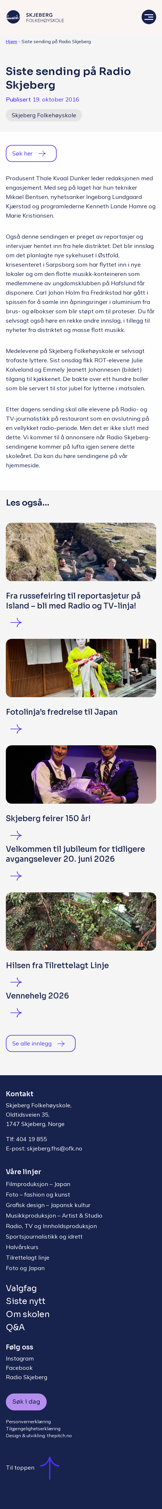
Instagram (20, 1358)
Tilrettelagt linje (27, 1257)
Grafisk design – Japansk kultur (48, 1205)
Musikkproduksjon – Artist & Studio (54, 1215)
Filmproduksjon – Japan (38, 1184)
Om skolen (28, 1314)
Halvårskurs (22, 1247)
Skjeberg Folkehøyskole (44, 115)
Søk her (22, 153)
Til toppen (35, 1467)
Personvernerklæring (28, 1421)
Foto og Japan (25, 1268)
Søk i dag (26, 1401)
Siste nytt (26, 1301)
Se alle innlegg (32, 1043)
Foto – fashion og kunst (38, 1194)
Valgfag (21, 1288)
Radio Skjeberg (26, 1377)
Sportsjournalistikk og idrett (44, 1236)
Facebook (19, 1367)
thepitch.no (59, 1435)
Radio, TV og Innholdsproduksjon (51, 1226)
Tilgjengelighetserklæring (33, 1428)
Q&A (15, 1327)
